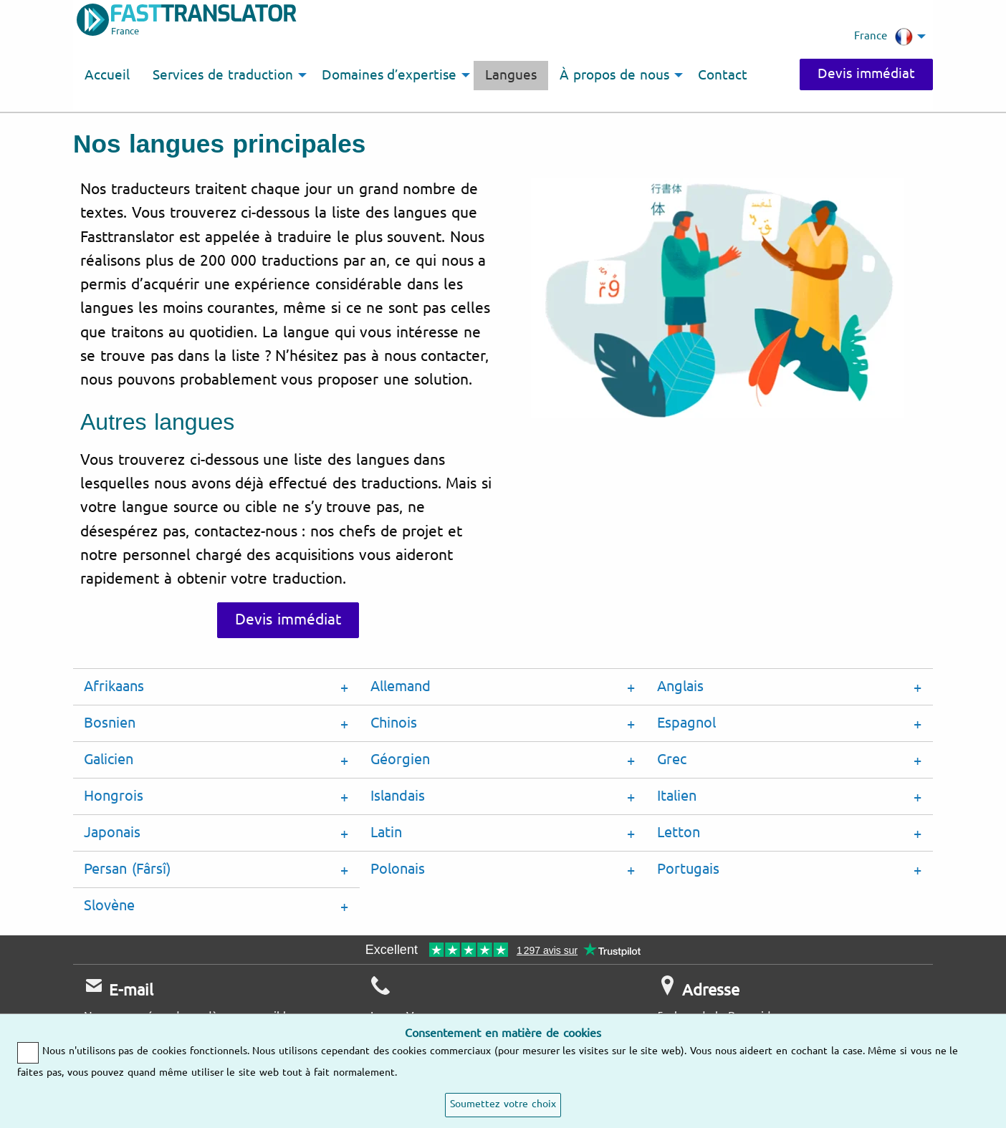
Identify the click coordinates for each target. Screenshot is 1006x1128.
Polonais (397, 869)
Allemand (400, 686)
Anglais (680, 686)
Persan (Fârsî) (127, 869)
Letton (678, 832)
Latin (386, 832)
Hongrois (113, 796)
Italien (676, 796)
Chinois (393, 723)
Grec (671, 759)
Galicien (108, 759)
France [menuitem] (883, 36)
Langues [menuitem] (511, 75)
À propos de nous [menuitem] (614, 75)
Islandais (397, 796)
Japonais (112, 832)
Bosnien (109, 723)
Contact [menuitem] (722, 75)
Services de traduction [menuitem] (223, 75)
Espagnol (686, 723)
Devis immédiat (866, 74)
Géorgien (400, 759)
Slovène (109, 905)
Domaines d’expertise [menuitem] (389, 75)
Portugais (688, 869)
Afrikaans (114, 686)
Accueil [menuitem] (107, 75)
